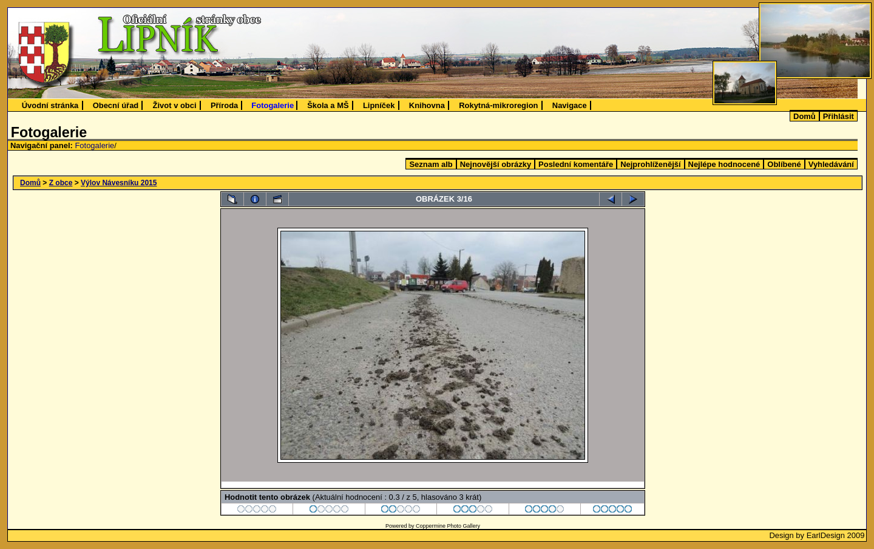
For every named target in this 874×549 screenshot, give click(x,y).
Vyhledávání (831, 164)
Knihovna (427, 105)
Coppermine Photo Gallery (448, 526)
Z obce (61, 183)
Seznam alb (430, 164)
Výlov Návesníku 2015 (119, 183)
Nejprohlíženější (650, 164)
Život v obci (175, 105)
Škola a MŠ (327, 105)
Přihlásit (838, 116)
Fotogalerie (272, 105)
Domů (804, 116)
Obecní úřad (116, 105)
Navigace (569, 105)
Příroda (224, 105)
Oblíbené (784, 164)
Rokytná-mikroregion (498, 105)
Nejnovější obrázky (495, 164)
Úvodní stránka (50, 105)
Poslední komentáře (575, 164)
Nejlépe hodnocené (724, 164)
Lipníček (379, 105)
